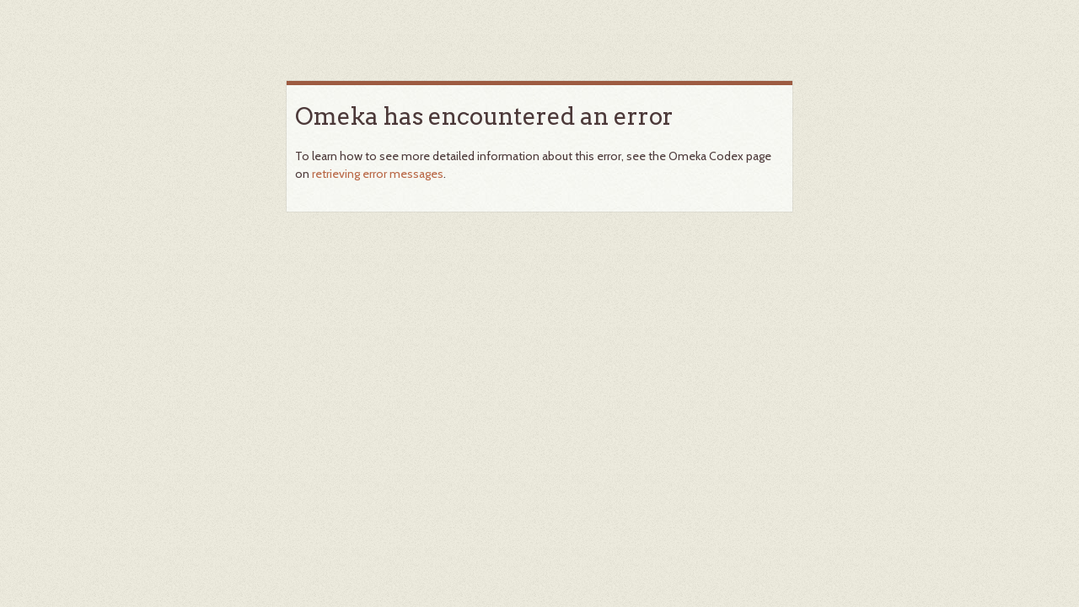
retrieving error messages (377, 173)
